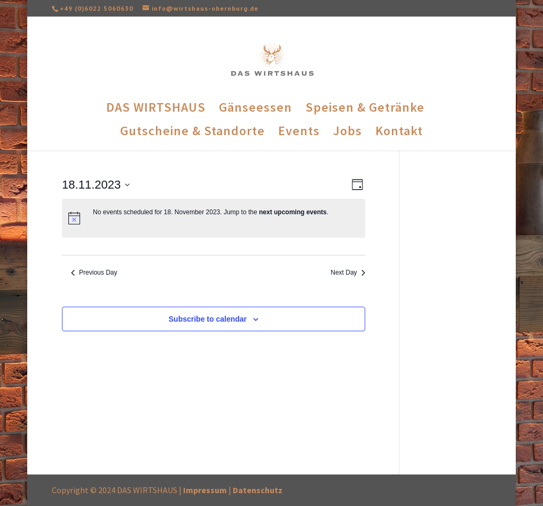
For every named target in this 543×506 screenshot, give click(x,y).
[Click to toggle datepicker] (96, 184)
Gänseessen (255, 109)
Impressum (205, 490)
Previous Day (94, 272)
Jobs (347, 133)
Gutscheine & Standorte (192, 133)
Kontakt (399, 133)
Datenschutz (257, 490)
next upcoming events (293, 212)
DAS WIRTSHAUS (156, 109)
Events (299, 133)
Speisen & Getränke (364, 109)
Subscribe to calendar (208, 319)
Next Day (347, 272)
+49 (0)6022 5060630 (96, 8)
